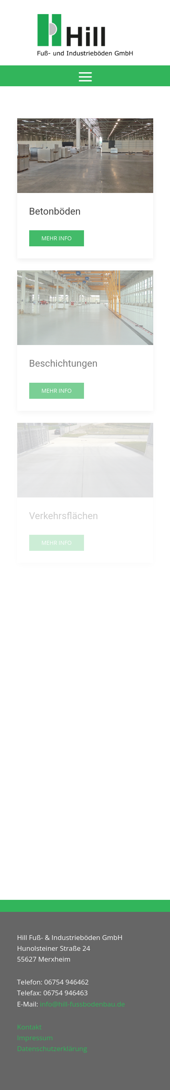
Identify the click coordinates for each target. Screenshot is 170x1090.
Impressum (35, 1037)
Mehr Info (57, 238)
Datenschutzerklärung (52, 1048)
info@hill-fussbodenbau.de (82, 1004)
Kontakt (29, 1026)
